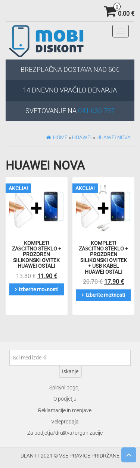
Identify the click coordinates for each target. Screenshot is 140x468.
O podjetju (65, 399)
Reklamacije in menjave (64, 410)
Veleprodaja (65, 422)
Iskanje (70, 371)
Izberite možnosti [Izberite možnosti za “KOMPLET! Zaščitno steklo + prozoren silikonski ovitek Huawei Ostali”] (38, 289)
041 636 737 (96, 111)
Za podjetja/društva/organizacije (65, 433)
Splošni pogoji (65, 387)
